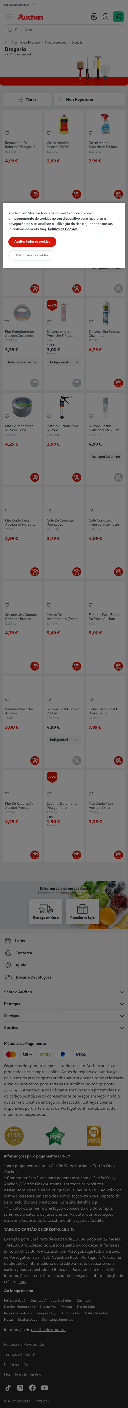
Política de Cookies (62, 229)
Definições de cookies (32, 256)
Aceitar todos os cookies (32, 241)
